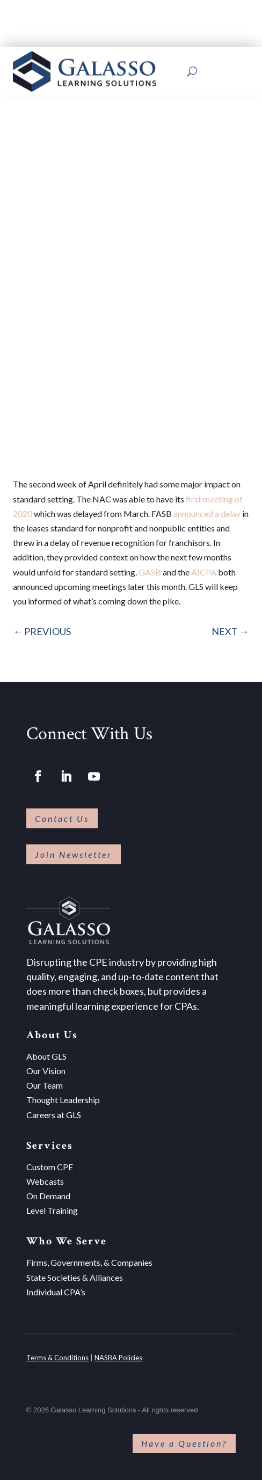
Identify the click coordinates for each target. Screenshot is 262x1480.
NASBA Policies (118, 1357)
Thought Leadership (63, 1100)
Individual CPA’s (55, 1292)
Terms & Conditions (57, 1357)
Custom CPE (49, 1167)
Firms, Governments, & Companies (89, 1262)
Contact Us (62, 818)
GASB (150, 572)
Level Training (52, 1210)
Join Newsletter (73, 854)
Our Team (44, 1085)
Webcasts (45, 1181)
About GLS (46, 1056)
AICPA (203, 572)
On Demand (48, 1196)
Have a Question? (184, 1443)
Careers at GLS (53, 1115)
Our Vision (46, 1071)
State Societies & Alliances (74, 1277)
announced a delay (207, 513)
